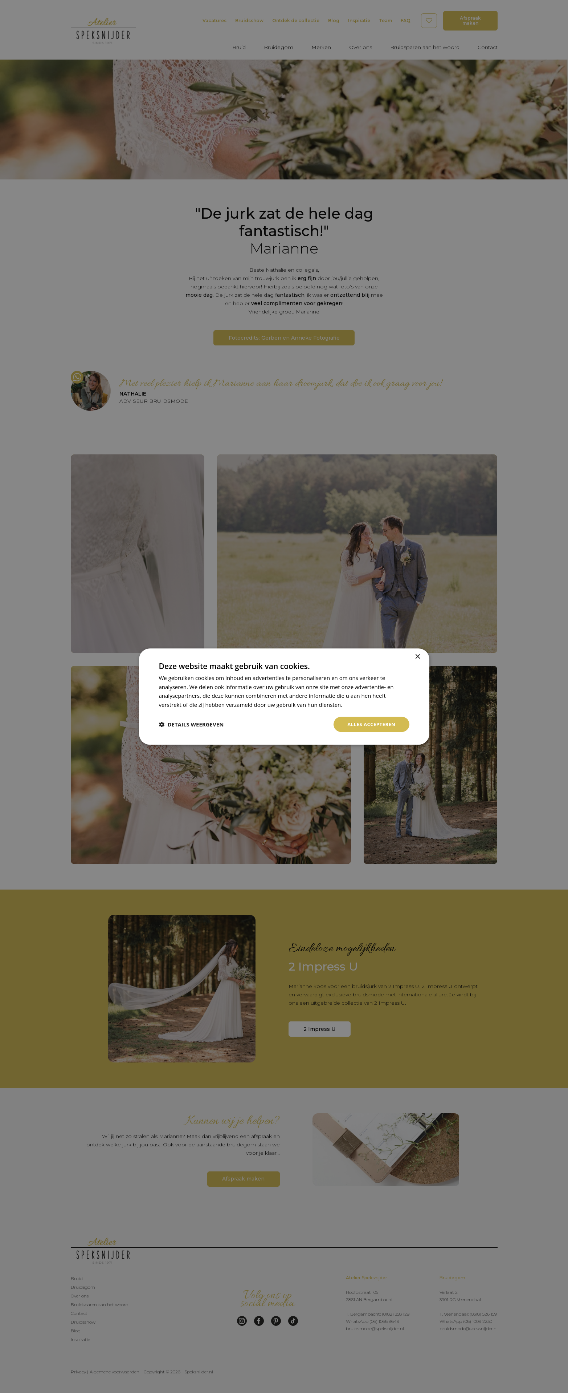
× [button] (417, 656)
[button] (191, 724)
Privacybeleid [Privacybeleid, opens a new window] (360, 704)
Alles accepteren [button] (370, 724)
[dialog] (284, 696)
